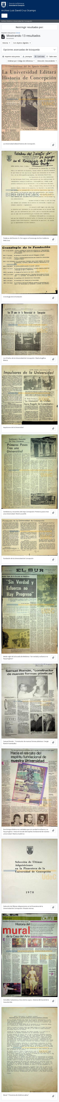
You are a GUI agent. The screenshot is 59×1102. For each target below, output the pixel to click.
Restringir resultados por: (29, 27)
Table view (51, 56)
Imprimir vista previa (11, 56)
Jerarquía (27, 56)
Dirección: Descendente (46, 61)
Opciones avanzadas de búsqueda (21, 49)
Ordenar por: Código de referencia (20, 61)
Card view (39, 56)
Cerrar (18, 33)
